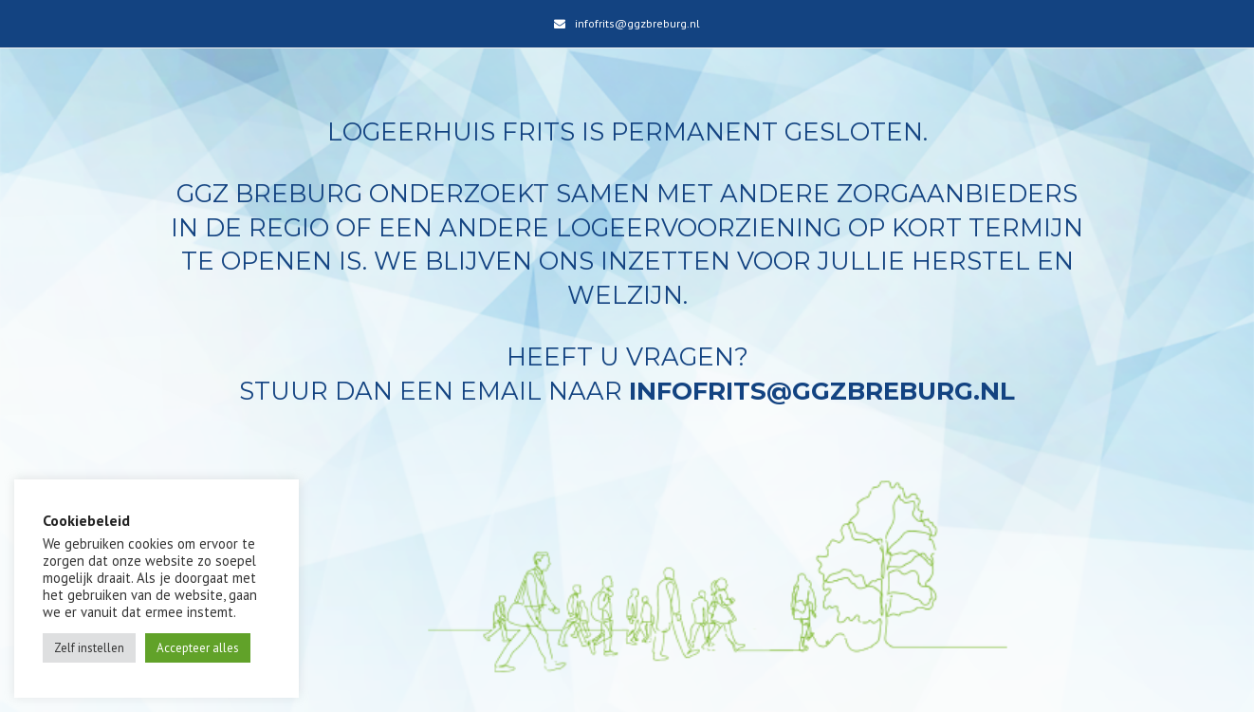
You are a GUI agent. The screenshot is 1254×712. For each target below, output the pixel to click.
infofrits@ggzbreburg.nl (637, 23)
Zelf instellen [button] (89, 648)
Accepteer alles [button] (198, 648)
